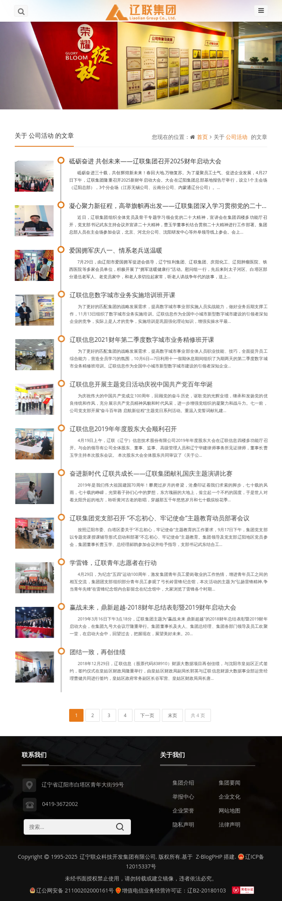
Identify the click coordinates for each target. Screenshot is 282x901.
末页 (172, 715)
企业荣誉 (183, 812)
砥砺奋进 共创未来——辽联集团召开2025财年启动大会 (145, 161)
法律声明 (229, 826)
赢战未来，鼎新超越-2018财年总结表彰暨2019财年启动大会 (154, 607)
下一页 (147, 715)
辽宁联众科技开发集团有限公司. (118, 856)
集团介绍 (183, 784)
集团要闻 (229, 784)
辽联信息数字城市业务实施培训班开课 (124, 295)
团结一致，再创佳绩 (99, 652)
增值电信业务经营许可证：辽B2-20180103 (171, 890)
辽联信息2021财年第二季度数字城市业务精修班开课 (143, 339)
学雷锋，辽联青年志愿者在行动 (114, 562)
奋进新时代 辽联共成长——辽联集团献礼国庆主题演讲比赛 (153, 473)
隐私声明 (183, 826)
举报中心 (183, 798)
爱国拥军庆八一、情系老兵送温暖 (115, 250)
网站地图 (229, 812)
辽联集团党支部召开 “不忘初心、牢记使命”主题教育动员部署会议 (161, 518)
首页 (202, 136)
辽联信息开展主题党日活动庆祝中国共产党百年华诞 (142, 384)
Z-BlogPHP (209, 856)
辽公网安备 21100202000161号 (72, 890)
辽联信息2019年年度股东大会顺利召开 (125, 429)
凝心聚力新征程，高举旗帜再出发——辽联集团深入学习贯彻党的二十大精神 (174, 205)
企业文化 (229, 798)
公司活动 (236, 136)
